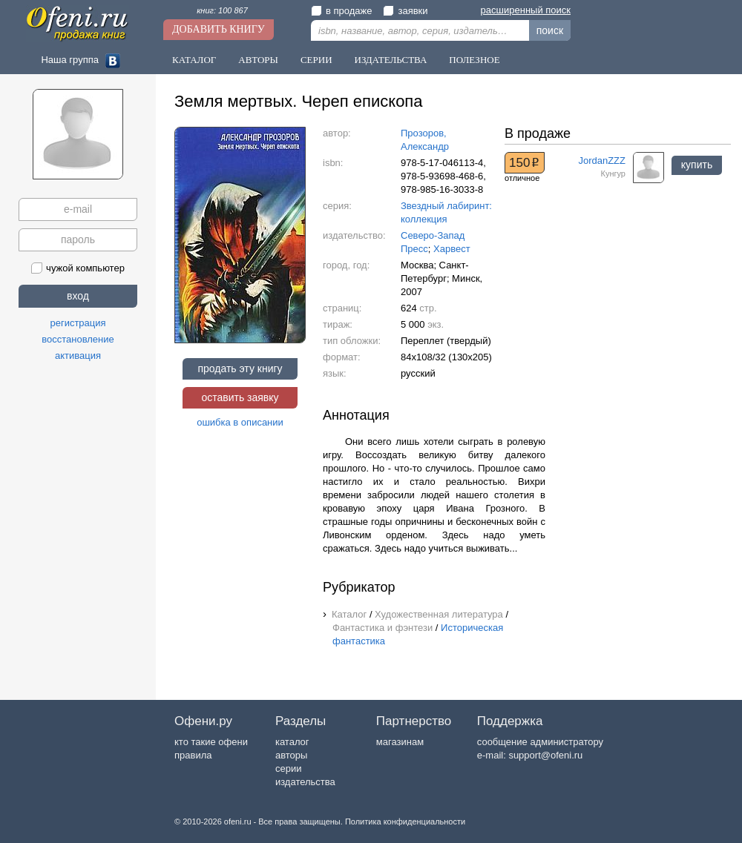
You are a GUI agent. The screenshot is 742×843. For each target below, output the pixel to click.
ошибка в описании (240, 422)
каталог (292, 741)
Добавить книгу (218, 29)
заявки (405, 10)
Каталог (194, 59)
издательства (305, 781)
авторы (291, 755)
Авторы (258, 59)
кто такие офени (211, 741)
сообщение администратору (540, 741)
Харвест (451, 248)
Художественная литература (439, 614)
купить (696, 165)
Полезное (474, 59)
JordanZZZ (602, 160)
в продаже (341, 10)
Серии (316, 59)
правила (192, 755)
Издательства (391, 59)
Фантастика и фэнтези (382, 627)
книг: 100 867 (222, 10)
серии (288, 768)
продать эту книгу (239, 368)
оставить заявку (239, 397)
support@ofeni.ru (545, 755)
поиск (549, 30)
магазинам (400, 741)
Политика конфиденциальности (405, 821)
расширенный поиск (526, 10)
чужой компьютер (78, 268)
